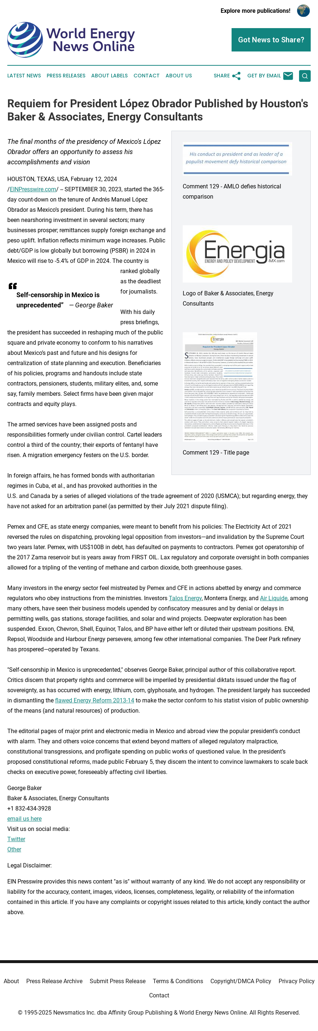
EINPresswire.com (33, 189)
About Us (179, 76)
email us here (24, 818)
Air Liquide (273, 598)
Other (14, 849)
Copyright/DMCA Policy (240, 981)
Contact (146, 76)
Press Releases (66, 76)
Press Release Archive (54, 981)
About (11, 981)
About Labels (109, 76)
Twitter (16, 839)
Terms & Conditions (178, 981)
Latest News (24, 76)
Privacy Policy (297, 981)
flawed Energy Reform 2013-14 (94, 700)
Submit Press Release (118, 981)
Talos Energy (185, 598)
